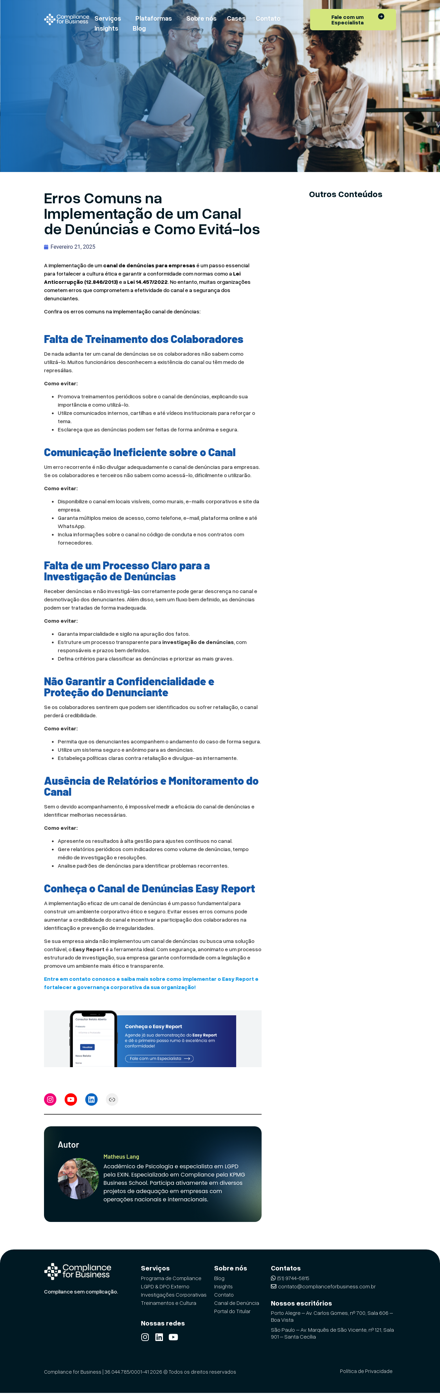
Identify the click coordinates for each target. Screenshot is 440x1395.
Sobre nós (201, 18)
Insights (106, 28)
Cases (236, 18)
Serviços (108, 18)
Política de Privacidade (366, 1373)
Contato (268, 18)
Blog (139, 28)
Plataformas (153, 18)
